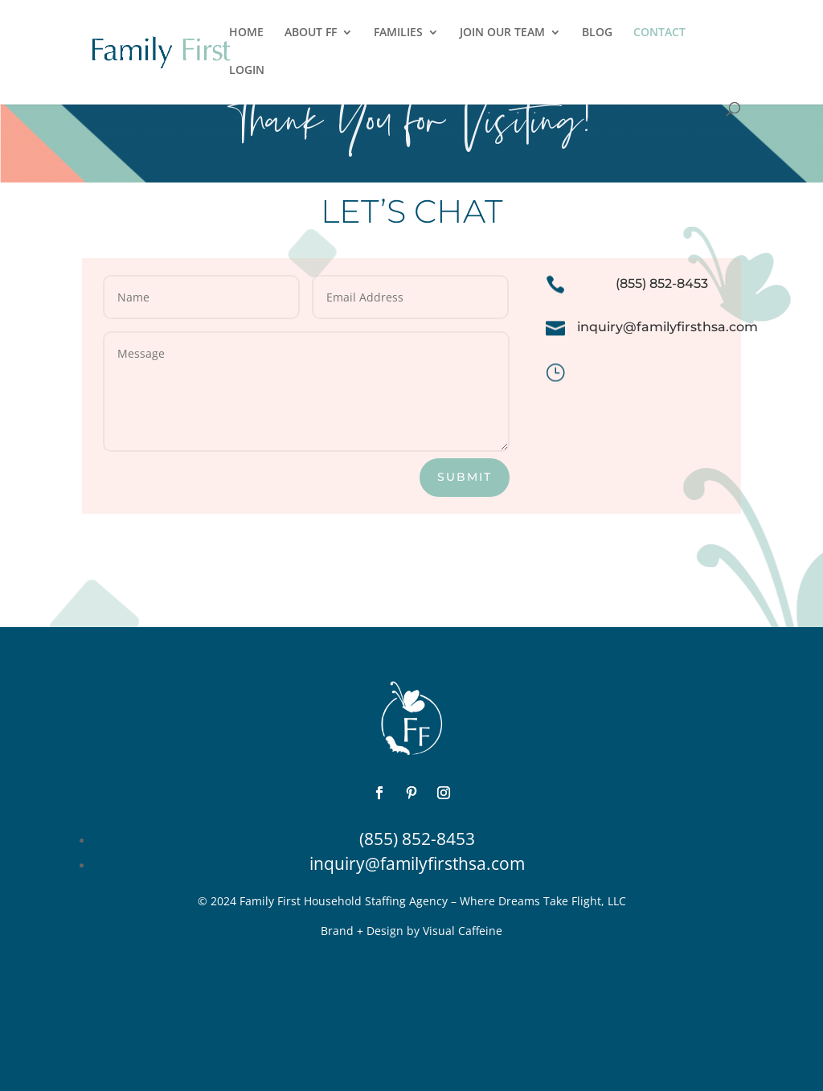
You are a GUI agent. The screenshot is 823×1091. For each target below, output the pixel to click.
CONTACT (659, 33)
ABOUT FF (311, 33)
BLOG (597, 33)
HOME (246, 33)
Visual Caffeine (462, 930)
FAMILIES (398, 33)
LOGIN (246, 70)
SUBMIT (464, 477)
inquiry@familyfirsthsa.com (417, 863)
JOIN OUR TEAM (502, 33)
